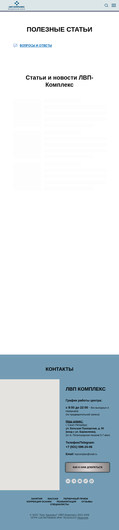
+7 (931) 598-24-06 (79, 447)
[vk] (68, 481)
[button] (106, 5)
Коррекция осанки (39, 501)
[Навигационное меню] (114, 5)
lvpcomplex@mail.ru (86, 454)
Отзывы (87, 501)
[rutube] (85, 481)
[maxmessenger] (91, 481)
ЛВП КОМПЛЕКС (86, 389)
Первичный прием (76, 498)
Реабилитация (66, 501)
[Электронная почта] (79, 481)
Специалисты (59, 504)
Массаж (53, 498)
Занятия (36, 498)
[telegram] (74, 481)
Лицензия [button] (82, 517)
